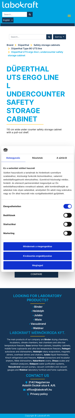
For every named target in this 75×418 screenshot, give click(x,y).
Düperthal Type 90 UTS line (26, 48)
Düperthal (23, 45)
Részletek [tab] (37, 157)
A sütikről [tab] (62, 157)
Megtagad (37, 265)
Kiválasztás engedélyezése (37, 255)
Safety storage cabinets (47, 45)
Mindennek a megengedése (37, 246)
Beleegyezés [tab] (13, 157)
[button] (59, 36)
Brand (10, 45)
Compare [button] (36, 274)
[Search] (30, 14)
